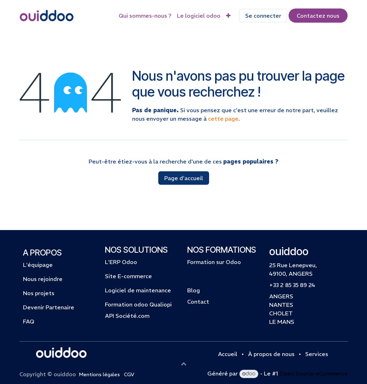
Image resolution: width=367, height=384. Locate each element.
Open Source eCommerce (313, 373)
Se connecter (263, 15)
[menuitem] (145, 15)
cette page (223, 118)
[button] (183, 363)
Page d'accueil (183, 178)
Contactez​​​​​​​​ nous (318, 15)
